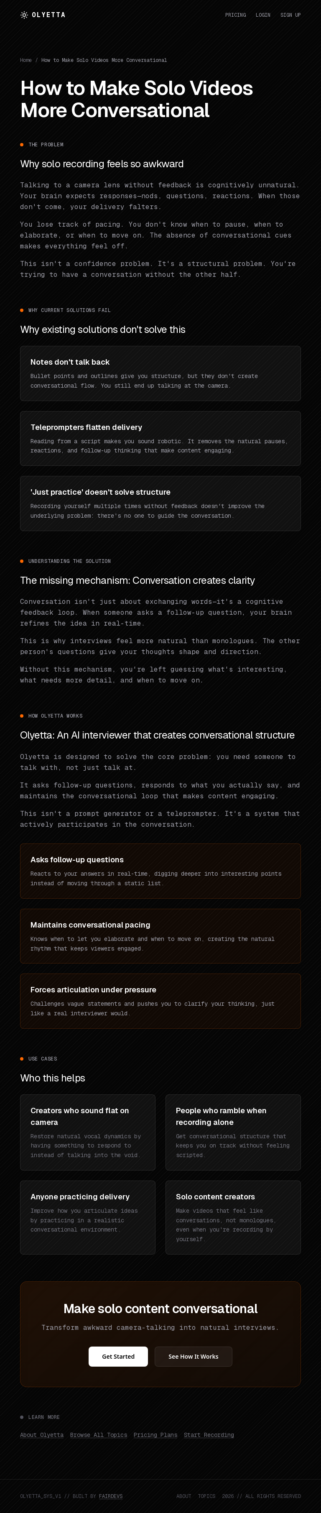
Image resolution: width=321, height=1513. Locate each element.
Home (26, 60)
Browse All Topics (98, 1435)
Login (263, 15)
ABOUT (183, 1496)
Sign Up (290, 15)
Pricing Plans (155, 1435)
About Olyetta (42, 1435)
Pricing (235, 15)
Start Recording (209, 1435)
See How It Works (193, 1356)
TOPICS (206, 1496)
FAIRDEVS (110, 1496)
